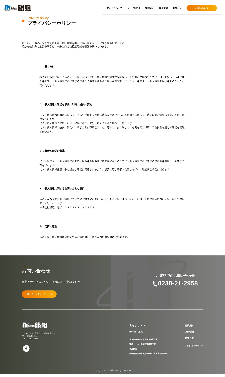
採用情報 (163, 8)
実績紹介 (149, 8)
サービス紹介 (133, 8)
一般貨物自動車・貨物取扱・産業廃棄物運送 (148, 356)
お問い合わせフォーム (46, 295)
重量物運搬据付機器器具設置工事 (143, 342)
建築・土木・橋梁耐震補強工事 (142, 347)
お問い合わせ (201, 8)
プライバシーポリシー (194, 348)
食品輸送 (133, 352)
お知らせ (177, 8)
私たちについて (114, 8)
